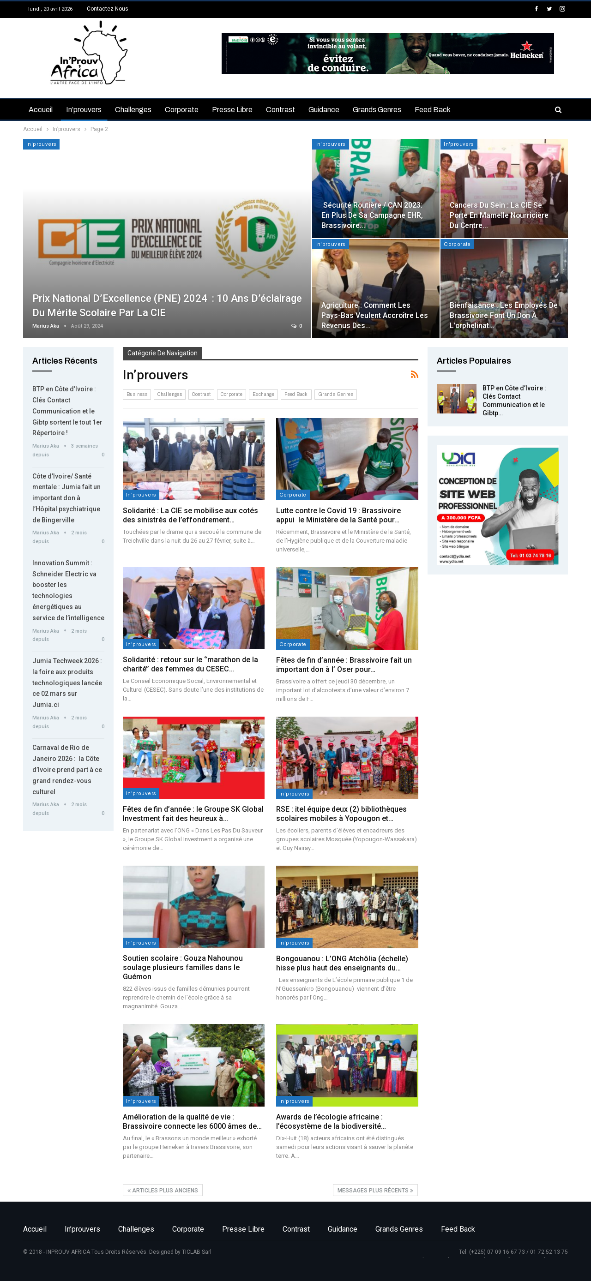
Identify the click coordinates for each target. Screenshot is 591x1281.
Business (137, 394)
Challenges (133, 110)
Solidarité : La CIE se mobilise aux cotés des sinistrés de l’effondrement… (190, 515)
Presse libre (232, 110)
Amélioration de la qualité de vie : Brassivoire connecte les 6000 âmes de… (192, 1122)
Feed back (433, 110)
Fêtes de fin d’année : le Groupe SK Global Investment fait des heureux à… (193, 814)
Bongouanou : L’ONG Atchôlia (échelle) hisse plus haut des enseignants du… (342, 963)
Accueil (41, 110)
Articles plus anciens (162, 1190)
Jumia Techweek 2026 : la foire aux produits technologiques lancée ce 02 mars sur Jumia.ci (67, 682)
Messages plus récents (375, 1190)
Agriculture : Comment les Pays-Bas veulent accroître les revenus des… (374, 315)
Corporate (182, 110)
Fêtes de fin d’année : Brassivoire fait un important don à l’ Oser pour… (344, 665)
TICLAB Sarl (196, 1252)
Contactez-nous (107, 9)
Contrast (280, 110)
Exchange (263, 394)
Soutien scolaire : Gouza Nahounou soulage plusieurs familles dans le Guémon (183, 967)
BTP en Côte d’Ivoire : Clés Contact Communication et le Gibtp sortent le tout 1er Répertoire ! (67, 411)
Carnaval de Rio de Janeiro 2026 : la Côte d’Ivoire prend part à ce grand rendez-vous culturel (67, 769)
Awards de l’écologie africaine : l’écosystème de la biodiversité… (331, 1122)
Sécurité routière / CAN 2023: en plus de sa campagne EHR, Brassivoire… (372, 215)
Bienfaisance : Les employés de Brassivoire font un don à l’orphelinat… (504, 315)
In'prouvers (41, 144)
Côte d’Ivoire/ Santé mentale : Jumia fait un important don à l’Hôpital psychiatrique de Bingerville (66, 498)
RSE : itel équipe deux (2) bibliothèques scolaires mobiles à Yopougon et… (341, 814)
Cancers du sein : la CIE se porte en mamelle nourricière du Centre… (499, 215)
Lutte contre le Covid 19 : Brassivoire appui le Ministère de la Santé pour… (338, 515)
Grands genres (377, 110)
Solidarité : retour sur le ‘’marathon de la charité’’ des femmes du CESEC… (190, 664)
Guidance (323, 110)
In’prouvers (84, 110)
